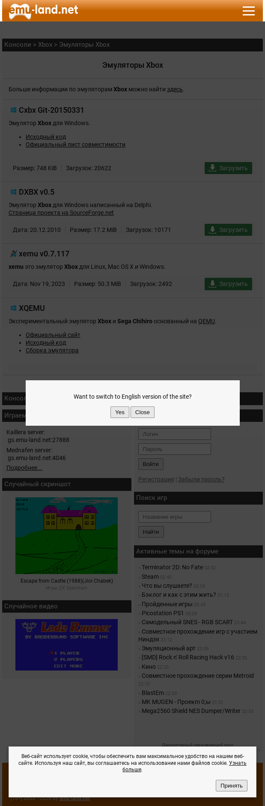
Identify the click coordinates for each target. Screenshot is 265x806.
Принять (231, 785)
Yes (120, 412)
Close (142, 412)
